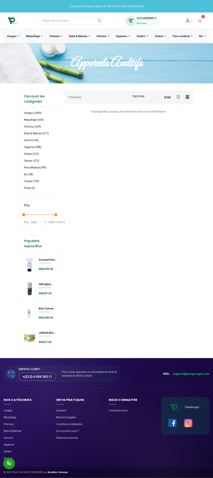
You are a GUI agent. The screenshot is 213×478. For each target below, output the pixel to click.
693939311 (146, 18)
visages (12, 36)
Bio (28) (28, 174)
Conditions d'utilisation (69, 424)
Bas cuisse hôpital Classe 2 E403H (46, 309)
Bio (201, 36)
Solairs (141, 36)
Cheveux (54, 36)
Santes (159, 36)
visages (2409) (33, 112)
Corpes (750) (31, 181)
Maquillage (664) (34, 119)
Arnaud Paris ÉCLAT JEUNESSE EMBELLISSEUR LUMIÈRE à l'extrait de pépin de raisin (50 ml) (48, 260)
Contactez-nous (118, 410)
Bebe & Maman (78, 36)
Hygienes (122, 36)
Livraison (61, 410)
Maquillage (33, 36)
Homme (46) (31, 140)
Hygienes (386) (33, 147)
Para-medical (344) (35, 167)
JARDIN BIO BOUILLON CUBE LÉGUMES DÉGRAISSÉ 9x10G (46, 333)
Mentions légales (66, 417)
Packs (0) (29, 188)
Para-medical (181, 36)
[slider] (45, 263)
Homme (102, 36)
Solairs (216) (31, 153)
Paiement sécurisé (67, 437)
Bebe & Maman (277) (36, 133)
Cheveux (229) (32, 126)
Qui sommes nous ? (67, 430)
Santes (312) (31, 160)
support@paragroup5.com (191, 374)
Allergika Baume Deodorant (46, 284)
